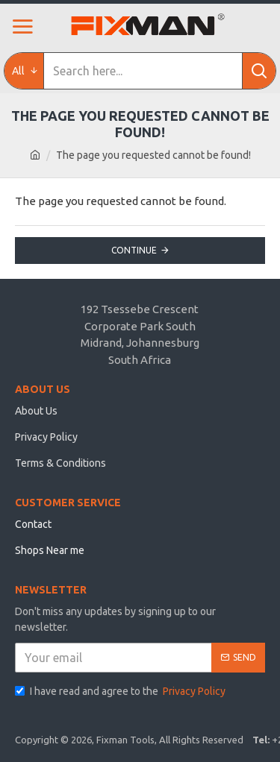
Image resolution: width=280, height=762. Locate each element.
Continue (134, 250)
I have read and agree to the (121, 691)
